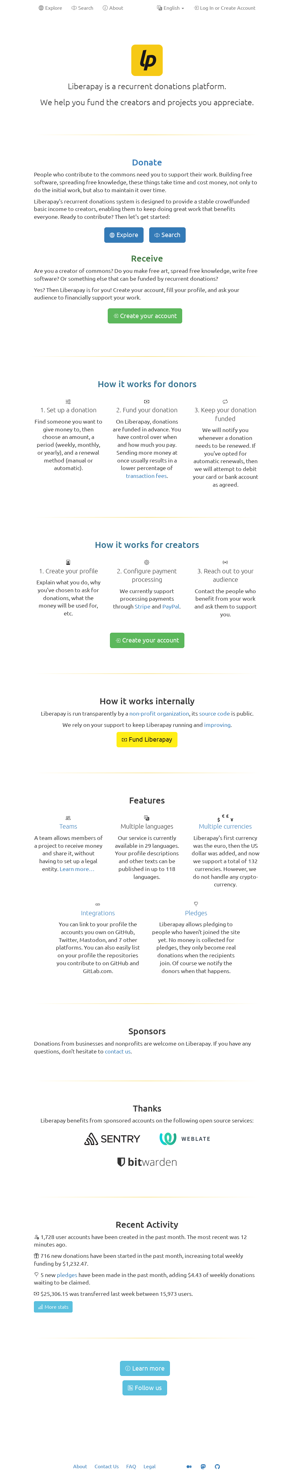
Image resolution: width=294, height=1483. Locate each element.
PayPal (170, 606)
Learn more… (77, 869)
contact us (118, 1051)
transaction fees (146, 476)
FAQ (131, 1466)
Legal (149, 1466)
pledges (67, 1275)
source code (214, 713)
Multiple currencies (225, 826)
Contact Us (107, 1466)
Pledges (196, 913)
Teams (68, 826)
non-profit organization (159, 713)
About (80, 1466)
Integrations (98, 913)
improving (217, 725)
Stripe (142, 606)
